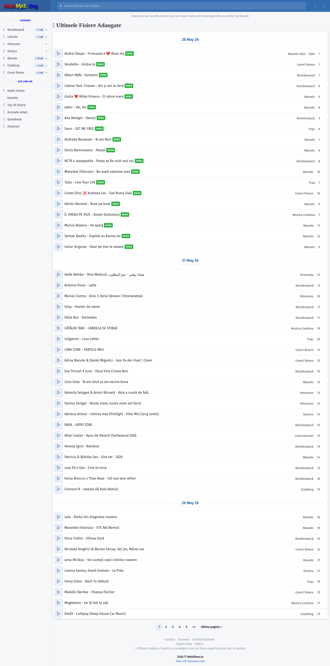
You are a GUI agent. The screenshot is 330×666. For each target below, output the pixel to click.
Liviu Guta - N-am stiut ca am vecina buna (96, 382)
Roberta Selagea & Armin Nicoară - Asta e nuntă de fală (106, 393)
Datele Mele (184, 644)
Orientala (306, 275)
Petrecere (306, 296)
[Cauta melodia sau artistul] (184, 6)
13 (318, 275)
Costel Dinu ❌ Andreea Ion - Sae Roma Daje (98, 193)
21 (318, 549)
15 (318, 361)
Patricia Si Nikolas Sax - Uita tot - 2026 (93, 457)
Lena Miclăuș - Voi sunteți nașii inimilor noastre (100, 560)
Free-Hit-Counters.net (190, 661)
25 (318, 339)
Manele (309, 97)
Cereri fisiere (306, 64)
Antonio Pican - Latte (80, 285)
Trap (311, 129)
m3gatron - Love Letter (81, 339)
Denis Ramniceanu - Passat (85, 150)
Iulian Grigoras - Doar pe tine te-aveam (94, 247)
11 (318, 225)
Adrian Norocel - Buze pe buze (87, 204)
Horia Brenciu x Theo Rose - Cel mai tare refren (100, 478)
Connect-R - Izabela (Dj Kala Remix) (91, 489)
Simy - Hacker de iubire (82, 307)
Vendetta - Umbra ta (80, 64)
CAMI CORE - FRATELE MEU (84, 350)
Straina (308, 414)
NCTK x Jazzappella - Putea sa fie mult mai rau (99, 161)
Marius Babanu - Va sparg (84, 225)
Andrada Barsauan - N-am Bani (88, 139)
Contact (170, 639)
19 (318, 328)
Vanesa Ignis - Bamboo (81, 446)
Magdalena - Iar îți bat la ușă (86, 603)
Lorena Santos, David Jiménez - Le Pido (94, 571)
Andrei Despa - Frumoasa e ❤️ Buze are (94, 54)
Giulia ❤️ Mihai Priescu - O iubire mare (94, 96)
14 (318, 414)
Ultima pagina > (211, 627)
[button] (58, 53)
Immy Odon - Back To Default (86, 581)
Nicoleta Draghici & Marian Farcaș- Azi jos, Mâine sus (104, 549)
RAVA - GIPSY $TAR (78, 425)
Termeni (183, 639)
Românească (306, 75)
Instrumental (304, 436)
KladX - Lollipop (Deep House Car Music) (94, 614)
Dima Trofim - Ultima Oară (84, 538)
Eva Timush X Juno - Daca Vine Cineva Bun (96, 371)
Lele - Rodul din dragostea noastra (90, 517)
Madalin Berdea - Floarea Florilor (89, 592)
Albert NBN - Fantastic (81, 75)
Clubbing (307, 489)
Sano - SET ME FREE (79, 129)
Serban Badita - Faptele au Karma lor (93, 236)
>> (194, 627)
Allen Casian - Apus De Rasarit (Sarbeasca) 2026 (100, 435)
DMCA (199, 644)
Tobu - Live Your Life (80, 182)
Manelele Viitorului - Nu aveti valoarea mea (97, 172)
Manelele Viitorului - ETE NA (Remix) (91, 528)
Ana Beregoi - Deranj (80, 118)
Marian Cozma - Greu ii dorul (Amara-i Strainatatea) (103, 296)
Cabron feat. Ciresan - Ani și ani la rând (94, 86)
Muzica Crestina (304, 215)
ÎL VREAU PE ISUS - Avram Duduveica (92, 215)
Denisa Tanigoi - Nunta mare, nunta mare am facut (102, 403)
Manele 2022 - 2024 (301, 54)
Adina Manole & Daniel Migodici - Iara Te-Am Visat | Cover (108, 360)
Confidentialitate (203, 639)
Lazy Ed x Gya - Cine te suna (85, 468)
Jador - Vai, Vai (75, 107)
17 (318, 318)
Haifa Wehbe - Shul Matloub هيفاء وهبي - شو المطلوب (104, 275)
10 (318, 172)
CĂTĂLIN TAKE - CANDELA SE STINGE (91, 328)
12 (318, 236)
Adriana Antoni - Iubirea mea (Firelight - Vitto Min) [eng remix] (111, 414)
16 (318, 479)
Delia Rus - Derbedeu (80, 317)
